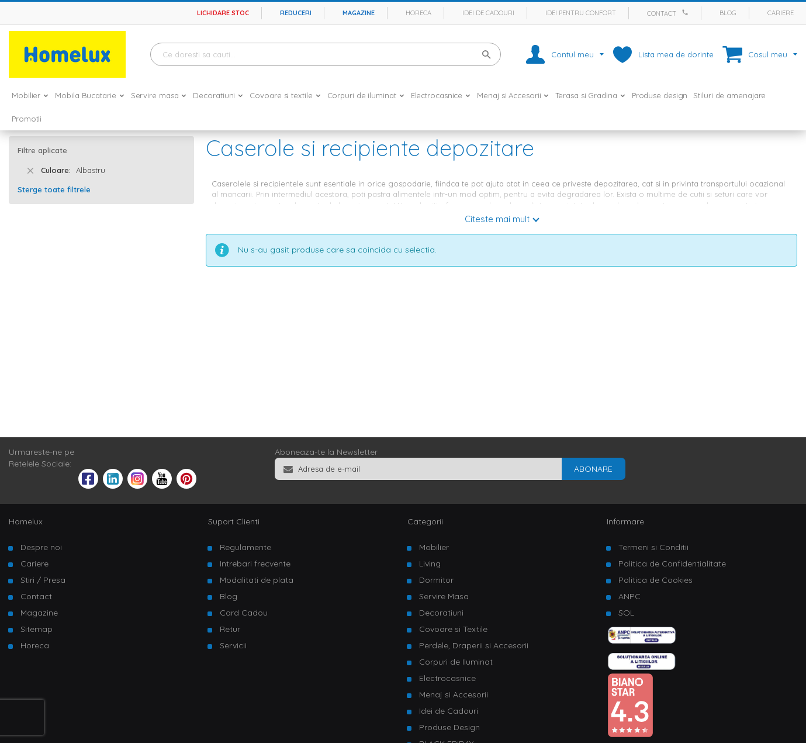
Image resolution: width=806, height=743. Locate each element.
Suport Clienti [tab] (234, 521)
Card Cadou (244, 612)
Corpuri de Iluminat (456, 661)
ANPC (629, 596)
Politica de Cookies (655, 580)
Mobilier (434, 547)
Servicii (233, 645)
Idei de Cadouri (448, 711)
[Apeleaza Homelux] (687, 12)
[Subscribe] (593, 469)
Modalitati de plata (256, 580)
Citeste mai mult (497, 218)
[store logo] (67, 54)
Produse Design (449, 727)
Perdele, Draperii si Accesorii (473, 645)
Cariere (780, 13)
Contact (661, 13)
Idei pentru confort (580, 13)
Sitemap (36, 629)
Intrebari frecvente (255, 563)
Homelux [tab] (26, 521)
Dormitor (436, 580)
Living (430, 563)
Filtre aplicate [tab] (42, 150)
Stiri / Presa (42, 580)
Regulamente (245, 547)
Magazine (359, 13)
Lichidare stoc (223, 13)
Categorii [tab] (425, 521)
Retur (230, 629)
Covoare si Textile (453, 629)
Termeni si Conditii (653, 547)
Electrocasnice (447, 678)
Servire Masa (444, 596)
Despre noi (41, 547)
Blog (727, 13)
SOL (626, 612)
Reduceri (296, 13)
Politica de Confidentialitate (672, 563)
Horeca (418, 13)
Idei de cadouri (488, 13)
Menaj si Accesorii (453, 694)
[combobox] (325, 54)
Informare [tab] (625, 521)
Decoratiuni (441, 612)
